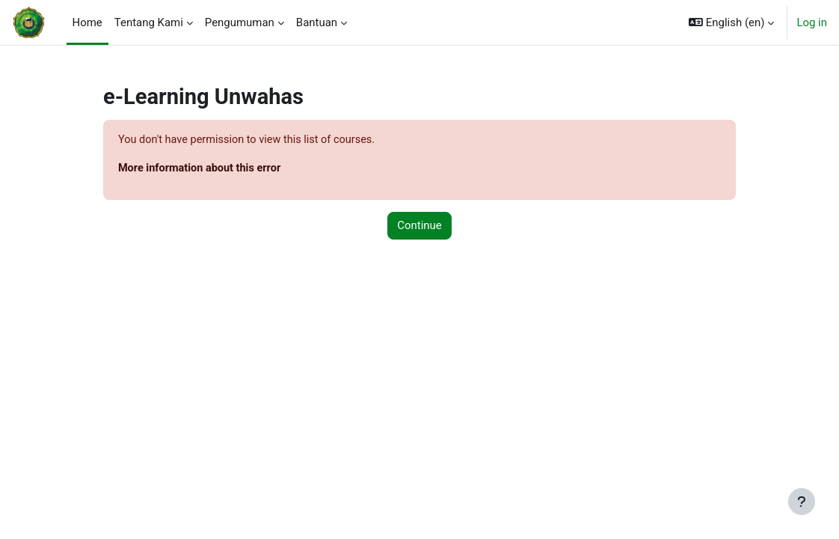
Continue (419, 227)
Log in (811, 22)
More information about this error (229, 168)
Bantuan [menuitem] (316, 22)
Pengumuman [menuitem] (239, 22)
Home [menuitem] (87, 22)
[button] (731, 22)
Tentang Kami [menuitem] (148, 22)
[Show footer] (801, 501)
